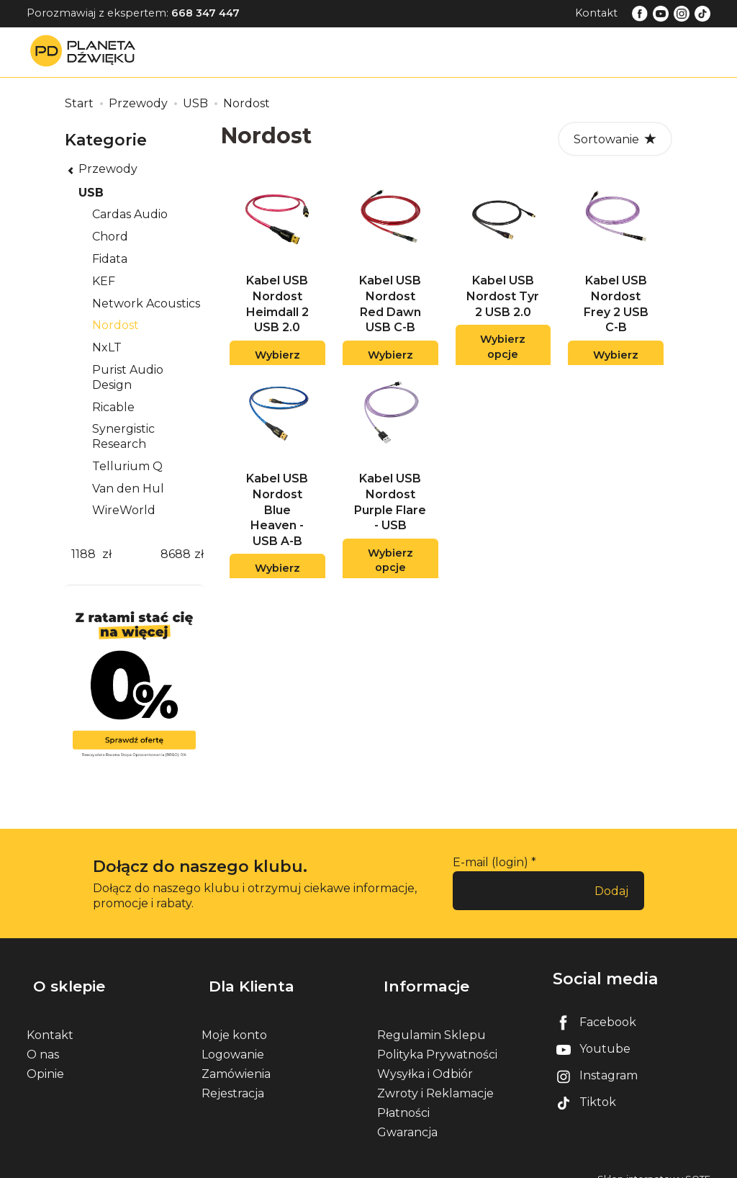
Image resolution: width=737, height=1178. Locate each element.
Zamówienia (236, 1058)
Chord (110, 236)
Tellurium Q (127, 466)
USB (91, 192)
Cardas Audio (130, 214)
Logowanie (233, 1039)
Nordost (115, 325)
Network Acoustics (146, 303)
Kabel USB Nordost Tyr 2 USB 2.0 (502, 304)
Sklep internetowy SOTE (653, 1163)
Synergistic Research (123, 436)
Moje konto (234, 1019)
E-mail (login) (490, 862)
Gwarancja (407, 1117)
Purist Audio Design (127, 377)
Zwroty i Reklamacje (435, 1077)
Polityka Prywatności (437, 1039)
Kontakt (596, 12)
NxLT (107, 347)
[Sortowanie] (615, 139)
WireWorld (123, 510)
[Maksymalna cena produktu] (175, 555)
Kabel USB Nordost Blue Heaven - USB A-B (277, 527)
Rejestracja (233, 1077)
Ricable (113, 407)
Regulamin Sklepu (431, 1019)
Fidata (109, 259)
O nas (43, 1039)
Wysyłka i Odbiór (425, 1058)
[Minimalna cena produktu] (83, 555)
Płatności (403, 1097)
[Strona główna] (86, 51)
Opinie (45, 1058)
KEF (103, 281)
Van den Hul (128, 488)
